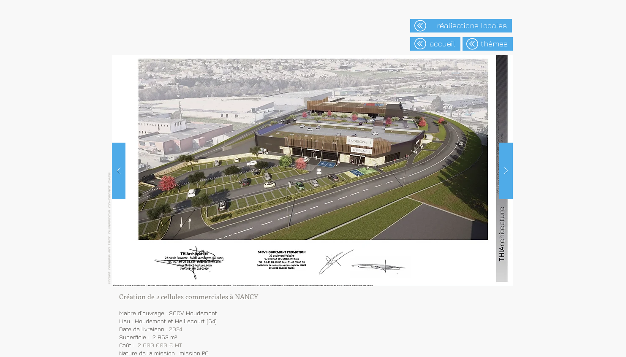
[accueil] (435, 44)
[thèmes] (488, 44)
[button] (312, 170)
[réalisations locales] (461, 25)
